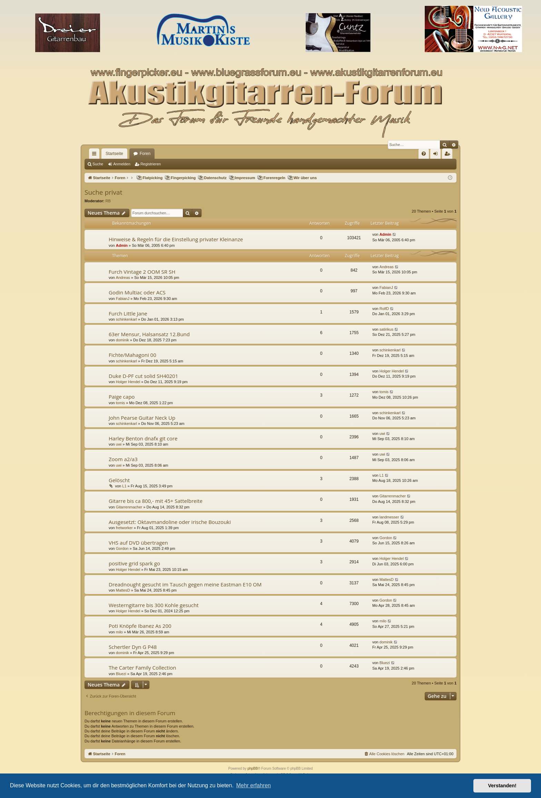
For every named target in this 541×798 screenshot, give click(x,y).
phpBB (252, 768)
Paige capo (122, 396)
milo (119, 632)
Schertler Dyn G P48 (133, 646)
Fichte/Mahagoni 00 (132, 354)
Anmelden (121, 164)
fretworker (124, 528)
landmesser (389, 517)
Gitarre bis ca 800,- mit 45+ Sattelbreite (156, 500)
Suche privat (103, 192)
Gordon (122, 548)
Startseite (114, 153)
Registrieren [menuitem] (448, 155)
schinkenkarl (126, 319)
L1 (124, 486)
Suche (97, 164)
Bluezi (121, 674)
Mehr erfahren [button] (253, 785)
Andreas (123, 277)
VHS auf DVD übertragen (138, 542)
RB (108, 201)
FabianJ (122, 298)
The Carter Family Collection (142, 667)
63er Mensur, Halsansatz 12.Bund (149, 334)
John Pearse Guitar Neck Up (142, 417)
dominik (122, 340)
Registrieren (150, 164)
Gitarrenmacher (129, 507)
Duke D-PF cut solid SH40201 (143, 375)
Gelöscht (119, 480)
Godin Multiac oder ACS (137, 292)
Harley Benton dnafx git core (143, 438)
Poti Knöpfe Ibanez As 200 (140, 625)
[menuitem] (424, 153)
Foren (145, 153)
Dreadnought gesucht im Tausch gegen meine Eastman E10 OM (185, 584)
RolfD (384, 308)
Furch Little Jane (128, 313)
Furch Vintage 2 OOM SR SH (142, 271)
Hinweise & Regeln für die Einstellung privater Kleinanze (176, 239)
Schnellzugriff (95, 155)
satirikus (386, 329)
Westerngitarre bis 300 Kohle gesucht (154, 605)
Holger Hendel (128, 382)
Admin (122, 245)
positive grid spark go (134, 563)
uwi (119, 444)
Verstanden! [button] (502, 785)
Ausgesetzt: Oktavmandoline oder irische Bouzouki (170, 521)
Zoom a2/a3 (123, 459)
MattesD (123, 590)
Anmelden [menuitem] (437, 155)
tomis (120, 403)
